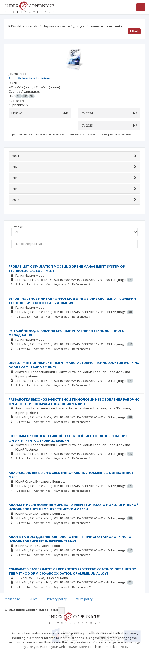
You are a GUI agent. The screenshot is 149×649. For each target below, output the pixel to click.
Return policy (83, 599)
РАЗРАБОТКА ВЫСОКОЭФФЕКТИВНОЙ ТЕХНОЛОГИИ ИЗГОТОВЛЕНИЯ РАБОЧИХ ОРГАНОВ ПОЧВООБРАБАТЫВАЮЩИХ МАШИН (74, 401)
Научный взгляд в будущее (63, 26)
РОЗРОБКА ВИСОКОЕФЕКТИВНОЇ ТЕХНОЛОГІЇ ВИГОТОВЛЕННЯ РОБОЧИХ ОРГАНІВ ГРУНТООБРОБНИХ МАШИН (68, 438)
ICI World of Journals (23, 26)
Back (134, 31)
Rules (34, 599)
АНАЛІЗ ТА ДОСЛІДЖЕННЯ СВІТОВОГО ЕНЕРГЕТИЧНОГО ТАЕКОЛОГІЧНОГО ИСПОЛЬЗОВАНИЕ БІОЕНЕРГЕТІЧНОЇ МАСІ (70, 539)
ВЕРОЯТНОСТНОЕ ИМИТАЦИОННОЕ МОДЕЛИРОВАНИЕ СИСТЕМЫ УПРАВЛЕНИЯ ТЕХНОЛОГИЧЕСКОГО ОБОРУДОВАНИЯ (72, 300)
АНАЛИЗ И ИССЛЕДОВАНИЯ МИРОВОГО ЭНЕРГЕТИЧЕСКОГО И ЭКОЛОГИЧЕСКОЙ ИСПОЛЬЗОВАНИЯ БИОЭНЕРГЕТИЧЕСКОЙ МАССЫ (74, 506)
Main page (12, 599)
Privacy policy (57, 599)
